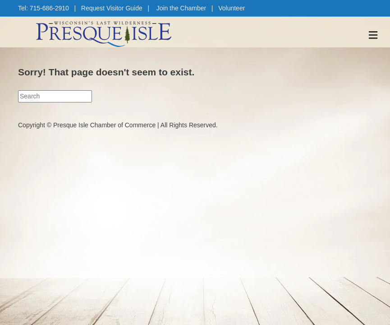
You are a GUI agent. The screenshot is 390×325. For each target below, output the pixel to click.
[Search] (55, 96)
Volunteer (231, 8)
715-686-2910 (49, 8)
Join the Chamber (181, 8)
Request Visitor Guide (111, 8)
